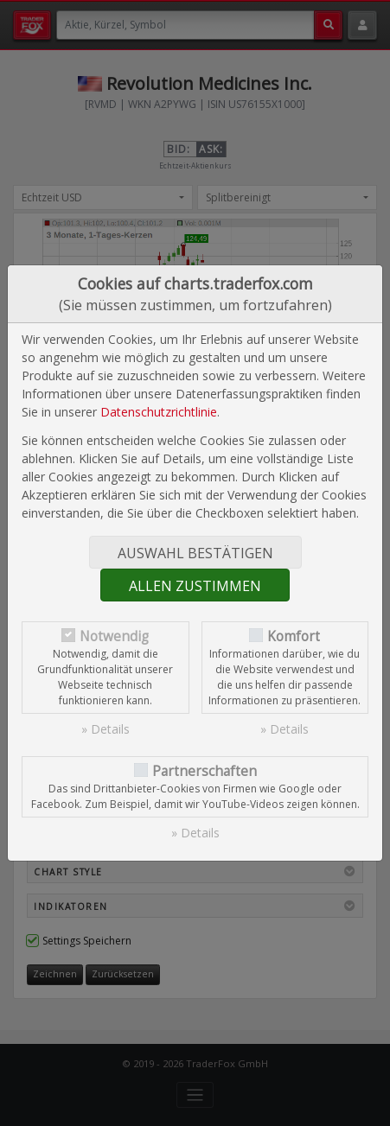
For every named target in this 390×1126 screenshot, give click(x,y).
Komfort (293, 636)
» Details (105, 729)
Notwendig (114, 636)
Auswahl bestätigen (195, 553)
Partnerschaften (204, 771)
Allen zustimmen (195, 585)
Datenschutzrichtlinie (158, 412)
